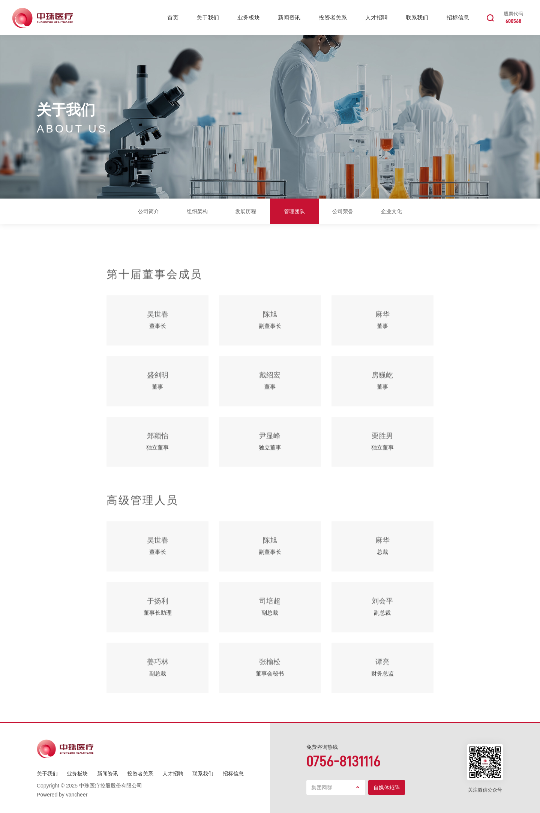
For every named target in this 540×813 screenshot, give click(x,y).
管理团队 (294, 211)
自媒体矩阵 (387, 787)
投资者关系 (333, 18)
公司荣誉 (342, 211)
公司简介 (148, 211)
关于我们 (207, 18)
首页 (172, 18)
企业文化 (391, 211)
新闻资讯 (289, 18)
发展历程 (245, 211)
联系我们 (417, 18)
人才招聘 (376, 18)
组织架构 (197, 211)
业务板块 (248, 18)
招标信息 (458, 18)
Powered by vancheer (62, 795)
